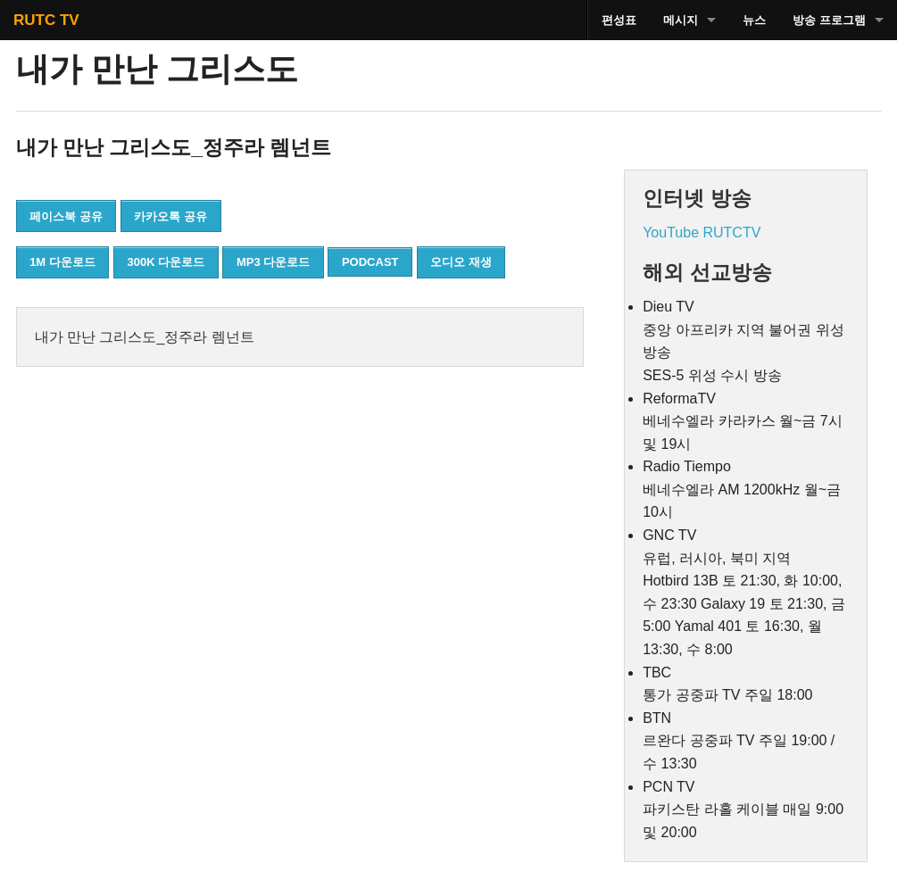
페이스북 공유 (66, 216)
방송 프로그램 (829, 20)
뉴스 (754, 20)
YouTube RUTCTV (701, 232)
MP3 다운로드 (273, 262)
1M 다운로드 (62, 262)
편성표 (619, 20)
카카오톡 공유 (170, 216)
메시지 (680, 20)
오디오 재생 (461, 262)
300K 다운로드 (166, 262)
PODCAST (370, 262)
